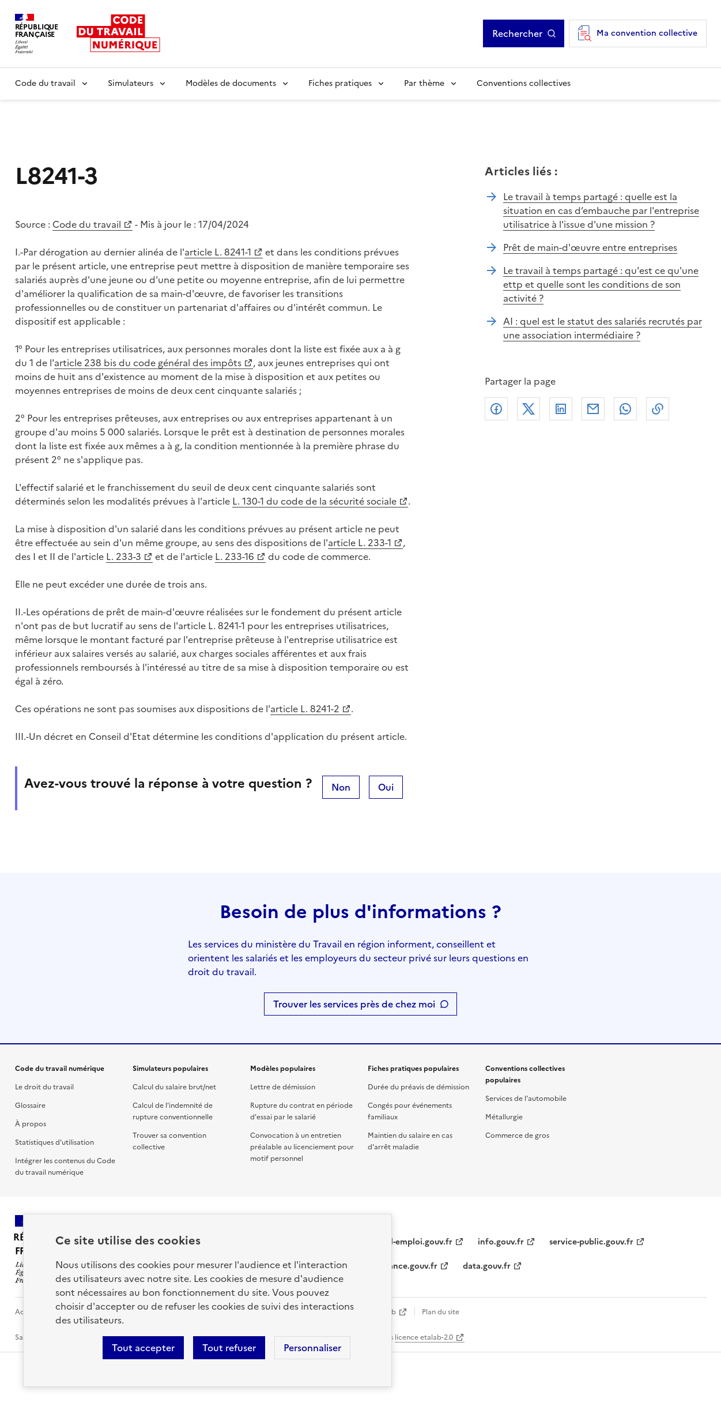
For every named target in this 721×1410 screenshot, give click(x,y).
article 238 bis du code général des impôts (147, 363)
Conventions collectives (524, 83)
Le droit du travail (44, 1087)
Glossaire (30, 1105)
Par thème (424, 83)
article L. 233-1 (359, 543)
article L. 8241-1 (217, 252)
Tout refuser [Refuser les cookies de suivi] (229, 1348)
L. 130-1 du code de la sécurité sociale (314, 501)
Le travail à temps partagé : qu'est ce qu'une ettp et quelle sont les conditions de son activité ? (601, 284)
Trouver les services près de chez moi (354, 1004)
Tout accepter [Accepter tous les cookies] (143, 1348)
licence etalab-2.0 (424, 1337)
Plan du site (440, 1312)
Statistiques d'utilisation (54, 1142)
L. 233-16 (234, 556)
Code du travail (45, 83)
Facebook (496, 408)
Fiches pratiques (340, 83)
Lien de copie (657, 408)
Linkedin (560, 408)
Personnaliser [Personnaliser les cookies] (312, 1348)
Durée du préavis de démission (418, 1087)
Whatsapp (625, 408)
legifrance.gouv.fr (402, 1266)
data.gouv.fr (487, 1266)
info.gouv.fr (501, 1242)
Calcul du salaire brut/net (174, 1087)
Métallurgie (504, 1117)
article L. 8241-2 (304, 709)
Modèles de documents (231, 83)
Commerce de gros (517, 1135)
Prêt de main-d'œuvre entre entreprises (590, 247)
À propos (30, 1124)
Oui (386, 787)
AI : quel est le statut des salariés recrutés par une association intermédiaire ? (602, 328)
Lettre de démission (282, 1087)
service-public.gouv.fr (591, 1242)
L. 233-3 (123, 556)
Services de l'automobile (526, 1098)
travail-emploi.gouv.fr (410, 1242)
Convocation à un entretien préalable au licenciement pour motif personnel (302, 1147)
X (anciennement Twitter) (528, 408)
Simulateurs (130, 83)
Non (340, 787)
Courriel (593, 408)
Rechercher (517, 33)
